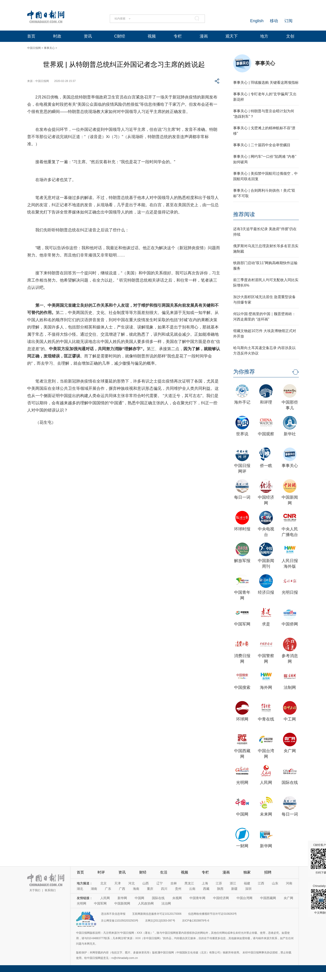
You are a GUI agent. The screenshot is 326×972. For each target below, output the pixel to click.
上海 (205, 883)
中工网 (290, 719)
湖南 (94, 889)
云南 (192, 889)
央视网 (177, 898)
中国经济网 (221, 898)
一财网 (242, 846)
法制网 (290, 687)
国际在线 (290, 782)
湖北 (80, 889)
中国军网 (242, 624)
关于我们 (34, 890)
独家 (247, 872)
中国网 (242, 814)
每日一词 (242, 497)
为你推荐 (244, 372)
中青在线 (266, 719)
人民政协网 (146, 903)
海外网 (266, 687)
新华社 (290, 434)
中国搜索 (242, 687)
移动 (274, 21)
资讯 (88, 36)
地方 (264, 36)
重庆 (150, 889)
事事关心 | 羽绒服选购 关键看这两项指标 (266, 82)
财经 (142, 872)
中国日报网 (34, 48)
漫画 (204, 36)
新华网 (266, 846)
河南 (289, 883)
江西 (261, 883)
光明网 (242, 782)
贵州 (178, 889)
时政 (57, 36)
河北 (131, 883)
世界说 (242, 434)
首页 (31, 36)
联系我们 (50, 890)
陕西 (220, 889)
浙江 (233, 883)
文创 (290, 36)
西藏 (206, 889)
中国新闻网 (122, 903)
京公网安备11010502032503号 (119, 920)
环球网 (242, 719)
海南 (136, 889)
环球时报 (242, 529)
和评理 (266, 402)
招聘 (267, 872)
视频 (152, 36)
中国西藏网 (268, 898)
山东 (275, 883)
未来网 (266, 814)
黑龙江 (189, 883)
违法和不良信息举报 (113, 913)
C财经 (119, 36)
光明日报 (290, 592)
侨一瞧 (266, 465)
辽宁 (159, 883)
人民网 (266, 782)
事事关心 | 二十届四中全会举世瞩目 (261, 145)
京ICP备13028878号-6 (195, 920)
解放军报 (242, 560)
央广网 (290, 751)
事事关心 (49, 48)
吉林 (173, 883)
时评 (101, 872)
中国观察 (266, 434)
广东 (108, 889)
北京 (103, 883)
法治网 (166, 903)
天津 (117, 883)
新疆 (234, 889)
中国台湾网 (244, 898)
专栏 (178, 36)
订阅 (288, 21)
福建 (247, 883)
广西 (122, 889)
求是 (266, 624)
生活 (163, 872)
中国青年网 (197, 898)
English (257, 21)
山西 (145, 883)
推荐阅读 (244, 214)
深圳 (248, 889)
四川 (164, 889)
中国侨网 (290, 624)
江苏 (219, 883)
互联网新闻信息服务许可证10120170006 (156, 913)
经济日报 (266, 592)
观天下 (231, 36)
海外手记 (242, 402)
